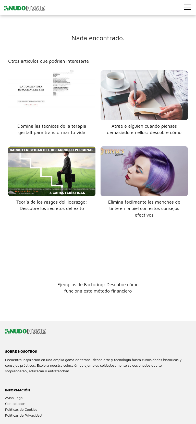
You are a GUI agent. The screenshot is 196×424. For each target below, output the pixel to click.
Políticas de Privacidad (23, 415)
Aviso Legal (14, 397)
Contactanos (15, 403)
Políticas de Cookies (21, 409)
